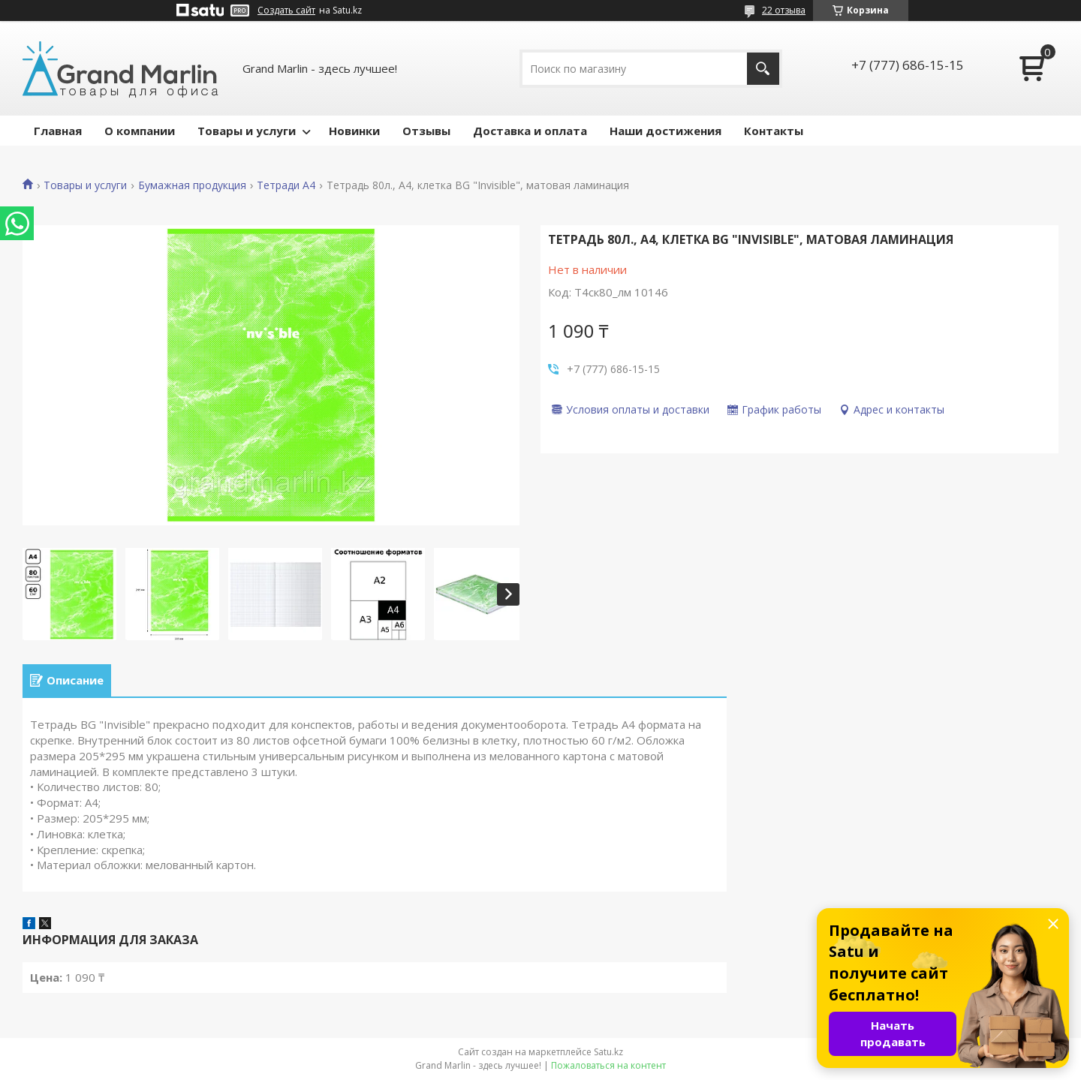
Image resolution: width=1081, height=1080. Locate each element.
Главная (58, 130)
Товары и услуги (246, 130)
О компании (139, 130)
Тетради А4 (286, 185)
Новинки (354, 130)
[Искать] (763, 69)
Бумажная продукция (192, 185)
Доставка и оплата (530, 130)
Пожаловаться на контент (608, 1065)
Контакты (773, 130)
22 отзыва (783, 10)
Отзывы (426, 130)
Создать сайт (286, 10)
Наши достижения (665, 130)
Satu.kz (608, 1051)
